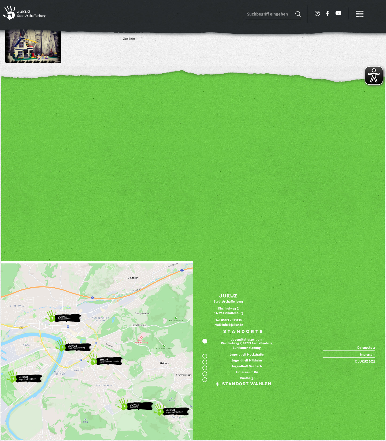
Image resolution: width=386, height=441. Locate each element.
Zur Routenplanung (247, 348)
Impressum (367, 354)
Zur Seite (129, 39)
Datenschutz (366, 347)
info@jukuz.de (232, 325)
